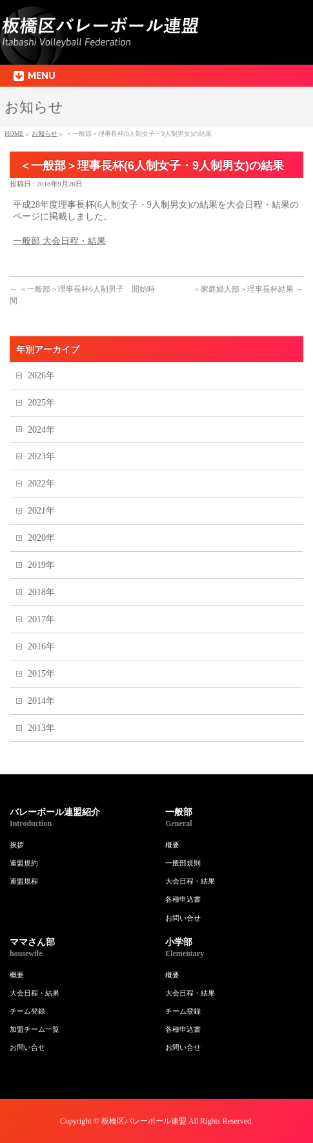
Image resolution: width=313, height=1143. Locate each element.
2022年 (41, 483)
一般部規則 (183, 863)
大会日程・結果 (190, 881)
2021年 (41, 511)
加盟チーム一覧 (34, 1029)
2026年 (41, 375)
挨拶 (17, 845)
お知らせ (44, 133)
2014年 (41, 701)
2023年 (41, 456)
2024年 (41, 430)
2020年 (41, 538)
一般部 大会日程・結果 (59, 241)
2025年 (41, 403)
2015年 (41, 674)
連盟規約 (24, 863)
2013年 (41, 728)
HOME (14, 133)
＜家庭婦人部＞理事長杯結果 (248, 289)
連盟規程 (24, 881)
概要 (172, 845)
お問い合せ (183, 918)
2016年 (41, 646)
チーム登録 (27, 1011)
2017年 (41, 619)
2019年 (41, 565)
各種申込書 (183, 899)
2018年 (41, 592)
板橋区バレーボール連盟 (144, 1121)
